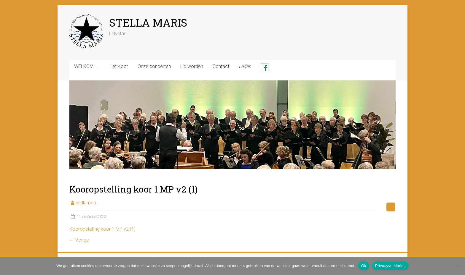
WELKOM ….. (87, 66)
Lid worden (191, 66)
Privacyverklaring (390, 265)
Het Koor (118, 66)
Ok (363, 265)
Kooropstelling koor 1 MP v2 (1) (102, 229)
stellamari (86, 203)
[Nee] (458, 266)
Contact (221, 66)
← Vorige (79, 240)
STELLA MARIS (148, 22)
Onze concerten (154, 66)
